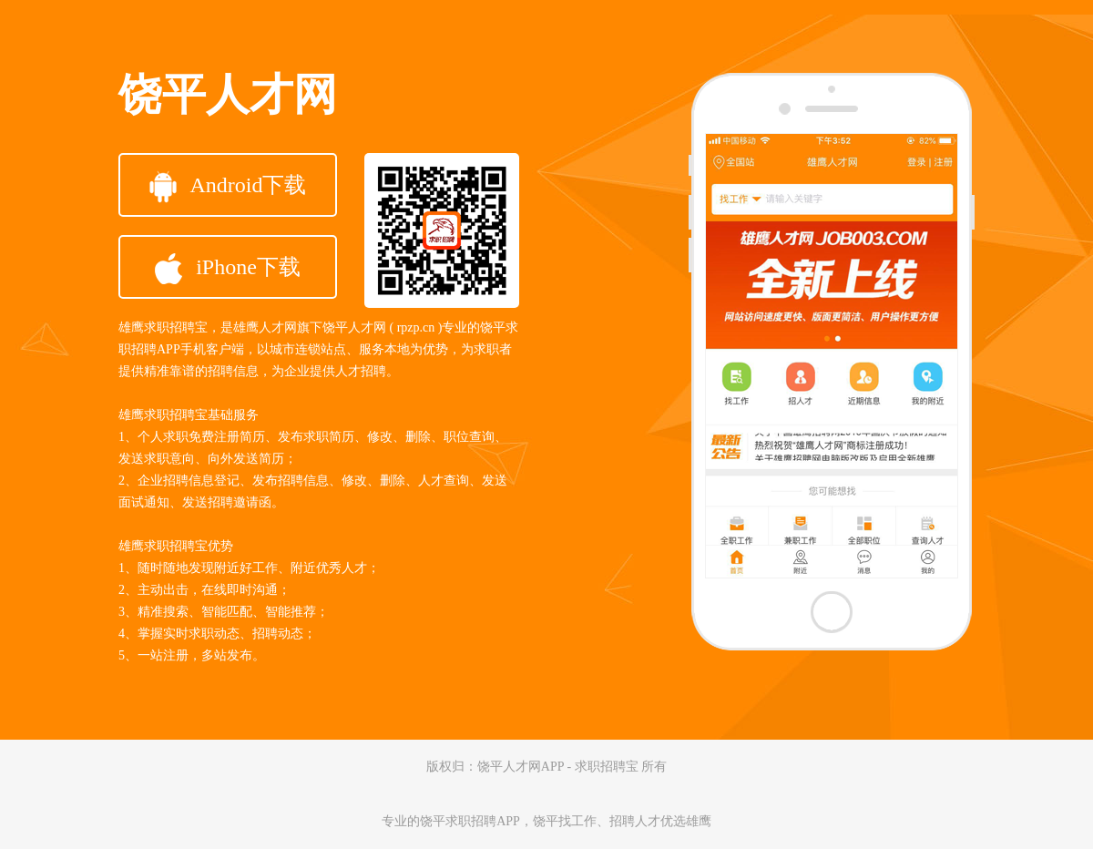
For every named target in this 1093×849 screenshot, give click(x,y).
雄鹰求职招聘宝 (163, 327)
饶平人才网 (227, 94)
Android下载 (228, 186)
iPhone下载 (228, 268)
